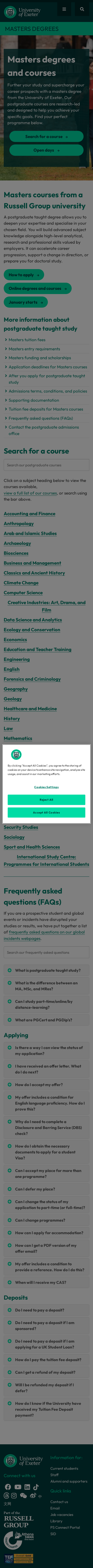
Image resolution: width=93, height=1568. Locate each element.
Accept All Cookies (46, 812)
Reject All (46, 799)
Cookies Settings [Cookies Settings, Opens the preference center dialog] (46, 787)
